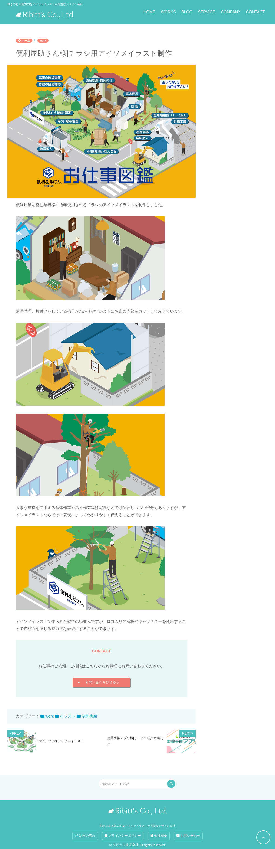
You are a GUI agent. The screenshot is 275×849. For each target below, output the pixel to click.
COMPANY (231, 12)
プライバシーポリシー (123, 835)
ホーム (24, 40)
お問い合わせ (188, 835)
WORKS (168, 12)
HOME (149, 12)
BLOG (186, 12)
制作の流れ (85, 835)
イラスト (68, 716)
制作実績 (89, 716)
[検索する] (171, 784)
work (43, 40)
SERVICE (206, 12)
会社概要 (158, 835)
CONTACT (255, 12)
